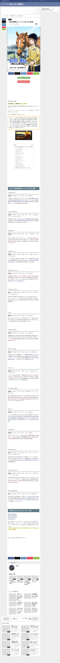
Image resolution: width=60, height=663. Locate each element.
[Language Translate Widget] (48, 8)
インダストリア (19, 148)
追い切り (10, 19)
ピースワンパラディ (20, 160)
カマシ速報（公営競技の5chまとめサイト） (18, 537)
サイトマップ (56, 0)
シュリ (18, 155)
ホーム (31, 0)
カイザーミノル (19, 151)
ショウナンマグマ (20, 156)
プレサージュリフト (20, 165)
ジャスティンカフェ (20, 154)
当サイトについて (36, 0)
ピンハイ (18, 161)
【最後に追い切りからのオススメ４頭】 (22, 167)
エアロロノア (19, 150)
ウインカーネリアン (20, 149)
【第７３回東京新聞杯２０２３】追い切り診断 (24, 146)
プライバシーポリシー (49, 0)
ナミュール (19, 159)
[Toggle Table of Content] (31, 145)
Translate (50, 10)
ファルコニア (19, 162)
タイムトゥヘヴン (20, 157)
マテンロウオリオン (20, 166)
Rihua (17, 565)
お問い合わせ (42, 0)
